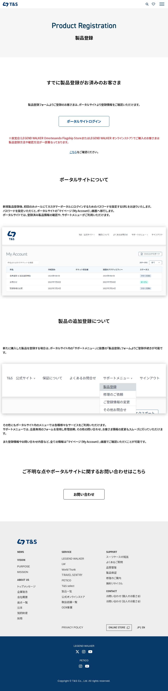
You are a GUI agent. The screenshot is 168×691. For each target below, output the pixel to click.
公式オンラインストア (73, 597)
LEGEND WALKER (73, 558)
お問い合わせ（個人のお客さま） (123, 596)
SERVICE (66, 552)
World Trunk (69, 569)
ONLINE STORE (117, 627)
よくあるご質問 (114, 562)
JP (138, 627)
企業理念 (22, 592)
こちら (73, 152)
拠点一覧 (22, 602)
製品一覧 (67, 591)
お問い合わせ (84, 494)
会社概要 (22, 597)
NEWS (20, 552)
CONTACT (111, 591)
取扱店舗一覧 (69, 602)
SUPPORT (111, 552)
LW (63, 564)
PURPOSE (23, 566)
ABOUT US (23, 580)
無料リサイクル (114, 583)
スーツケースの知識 (117, 557)
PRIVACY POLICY (72, 627)
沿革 (19, 607)
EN (143, 627)
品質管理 (111, 567)
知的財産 (22, 613)
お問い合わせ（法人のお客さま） (123, 601)
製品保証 (111, 572)
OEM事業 (67, 607)
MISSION (22, 572)
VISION (21, 560)
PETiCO (66, 580)
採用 (19, 618)
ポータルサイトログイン (84, 121)
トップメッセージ (26, 586)
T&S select (68, 585)
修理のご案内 (113, 578)
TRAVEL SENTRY (72, 575)
